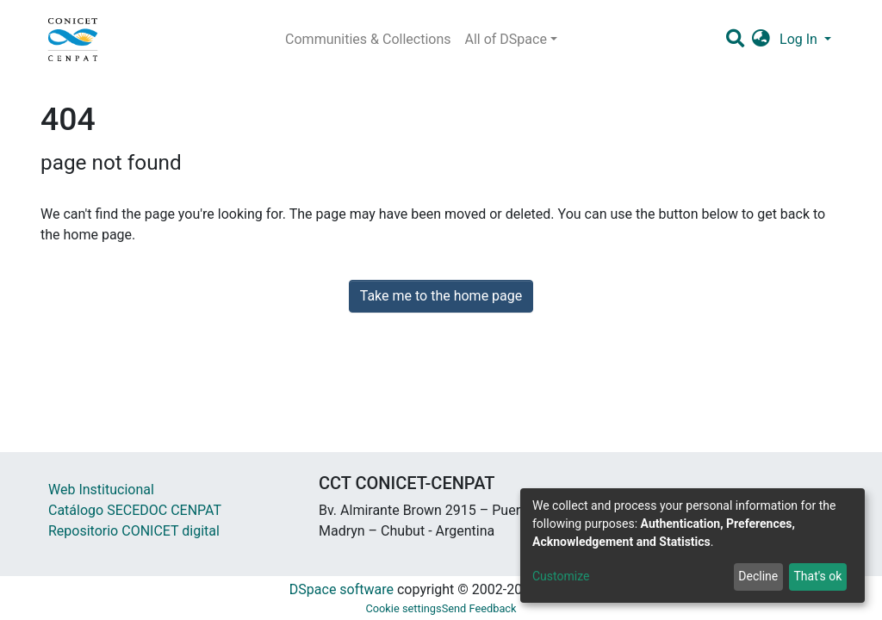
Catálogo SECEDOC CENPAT (134, 510)
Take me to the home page (441, 296)
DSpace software (341, 589)
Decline (758, 576)
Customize (560, 576)
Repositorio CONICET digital (134, 531)
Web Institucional (101, 489)
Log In (800, 39)
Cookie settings (403, 608)
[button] (761, 39)
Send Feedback (479, 608)
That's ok (817, 576)
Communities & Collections (367, 39)
